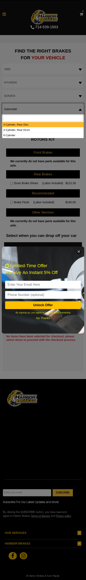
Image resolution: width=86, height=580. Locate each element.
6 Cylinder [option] (9, 135)
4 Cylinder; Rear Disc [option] (15, 124)
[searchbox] (43, 118)
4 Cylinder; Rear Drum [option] (16, 129)
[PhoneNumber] (43, 295)
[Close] (78, 252)
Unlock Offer (43, 305)
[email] (43, 285)
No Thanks (43, 318)
